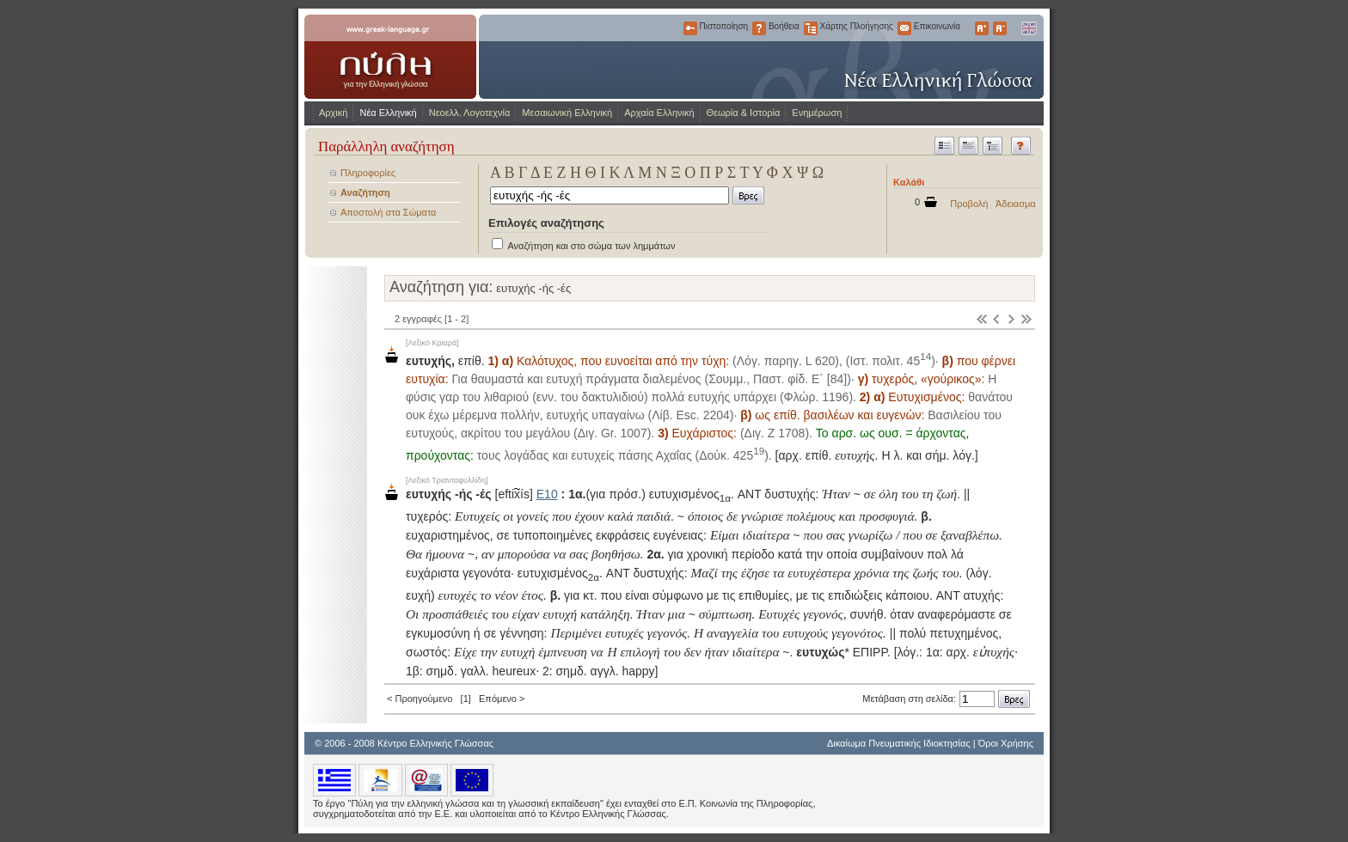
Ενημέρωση (817, 112)
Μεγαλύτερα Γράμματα (982, 28)
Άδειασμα (1016, 203)
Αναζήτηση (365, 192)
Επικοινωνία (904, 28)
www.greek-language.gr (390, 57)
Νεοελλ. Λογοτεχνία (470, 112)
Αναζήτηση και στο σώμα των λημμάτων (591, 246)
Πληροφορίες (367, 173)
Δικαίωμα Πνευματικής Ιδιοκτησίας (899, 743)
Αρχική (333, 112)
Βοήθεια (759, 28)
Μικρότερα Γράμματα (1000, 28)
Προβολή (969, 203)
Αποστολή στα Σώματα (388, 212)
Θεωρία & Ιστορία (744, 112)
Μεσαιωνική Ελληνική (567, 112)
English (1028, 28)
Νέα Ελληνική (387, 112)
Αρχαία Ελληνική (659, 112)
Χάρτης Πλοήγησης (811, 28)
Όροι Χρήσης (1005, 743)
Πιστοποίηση (690, 28)
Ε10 (547, 494)
